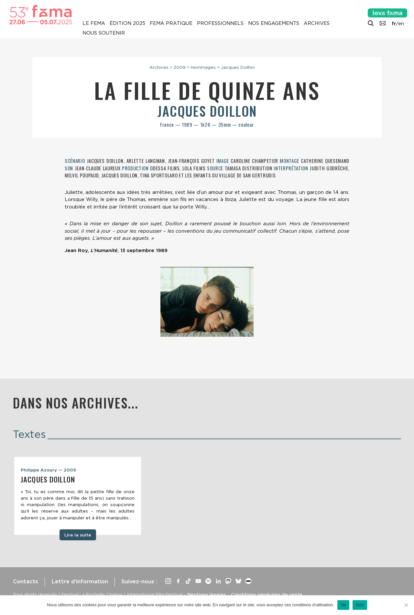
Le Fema (93, 23)
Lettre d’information (79, 581)
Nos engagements (273, 23)
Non (360, 604)
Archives (317, 23)
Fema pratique (171, 23)
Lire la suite (77, 534)
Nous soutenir (103, 33)
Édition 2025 (127, 23)
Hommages (203, 67)
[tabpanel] (77, 496)
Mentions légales (206, 594)
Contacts (25, 581)
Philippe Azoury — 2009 (48, 469)
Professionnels (220, 23)
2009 (180, 67)
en (401, 24)
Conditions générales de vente (266, 594)
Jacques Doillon (238, 67)
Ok (343, 604)
